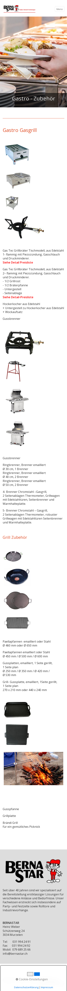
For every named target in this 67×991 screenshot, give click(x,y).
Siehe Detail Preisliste (18, 262)
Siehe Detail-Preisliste (18, 297)
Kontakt (21, 980)
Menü (59, 9)
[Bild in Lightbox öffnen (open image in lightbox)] (17, 154)
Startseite (8, 980)
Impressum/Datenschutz (43, 980)
